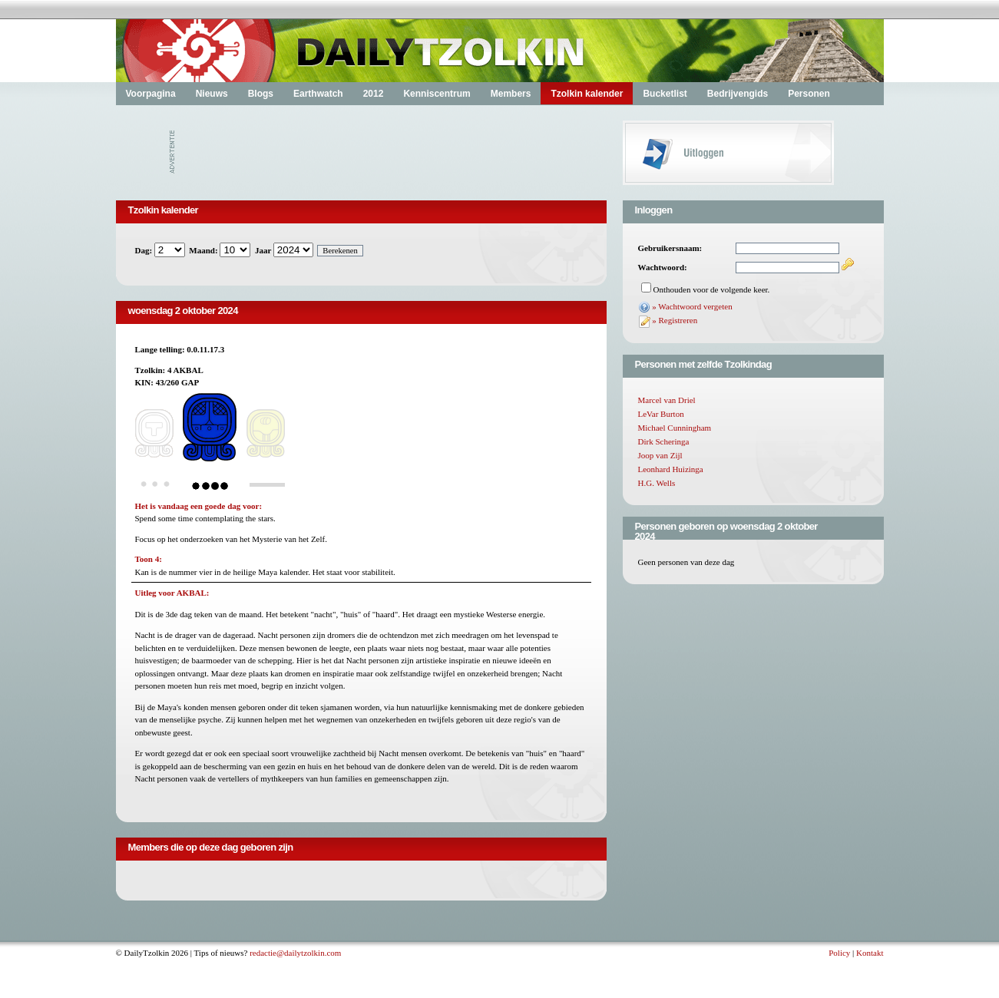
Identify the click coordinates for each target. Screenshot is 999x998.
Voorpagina (151, 93)
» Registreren (674, 320)
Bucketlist (664, 93)
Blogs (260, 93)
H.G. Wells (657, 482)
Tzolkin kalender (587, 93)
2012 (373, 93)
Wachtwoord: (662, 267)
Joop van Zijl (660, 455)
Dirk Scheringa (664, 441)
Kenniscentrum (436, 93)
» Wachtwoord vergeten (692, 306)
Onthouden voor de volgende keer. (711, 289)
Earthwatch (318, 93)
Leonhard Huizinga (670, 469)
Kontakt (869, 952)
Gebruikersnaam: (670, 248)
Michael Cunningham (675, 427)
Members (511, 93)
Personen (809, 93)
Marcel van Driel (667, 400)
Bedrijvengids (737, 93)
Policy (839, 952)
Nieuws (212, 93)
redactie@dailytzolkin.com (295, 952)
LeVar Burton (661, 413)
